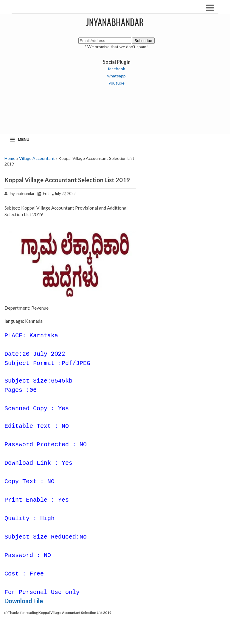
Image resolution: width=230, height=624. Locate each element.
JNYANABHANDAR (115, 22)
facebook (116, 68)
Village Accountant (37, 158)
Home (9, 158)
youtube (117, 82)
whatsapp (116, 75)
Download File (23, 600)
